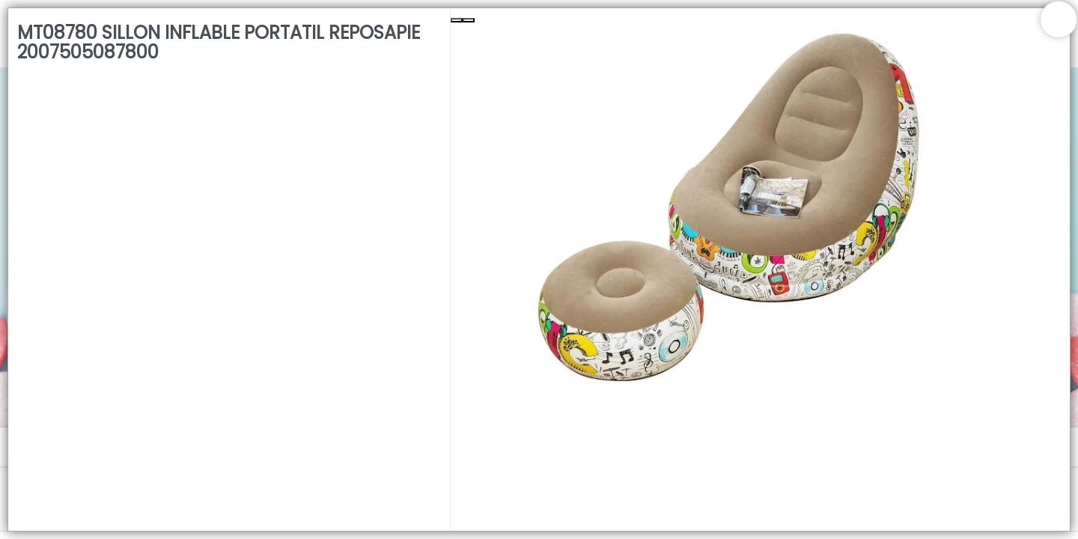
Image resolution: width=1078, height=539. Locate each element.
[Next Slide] (469, 20)
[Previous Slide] (457, 20)
